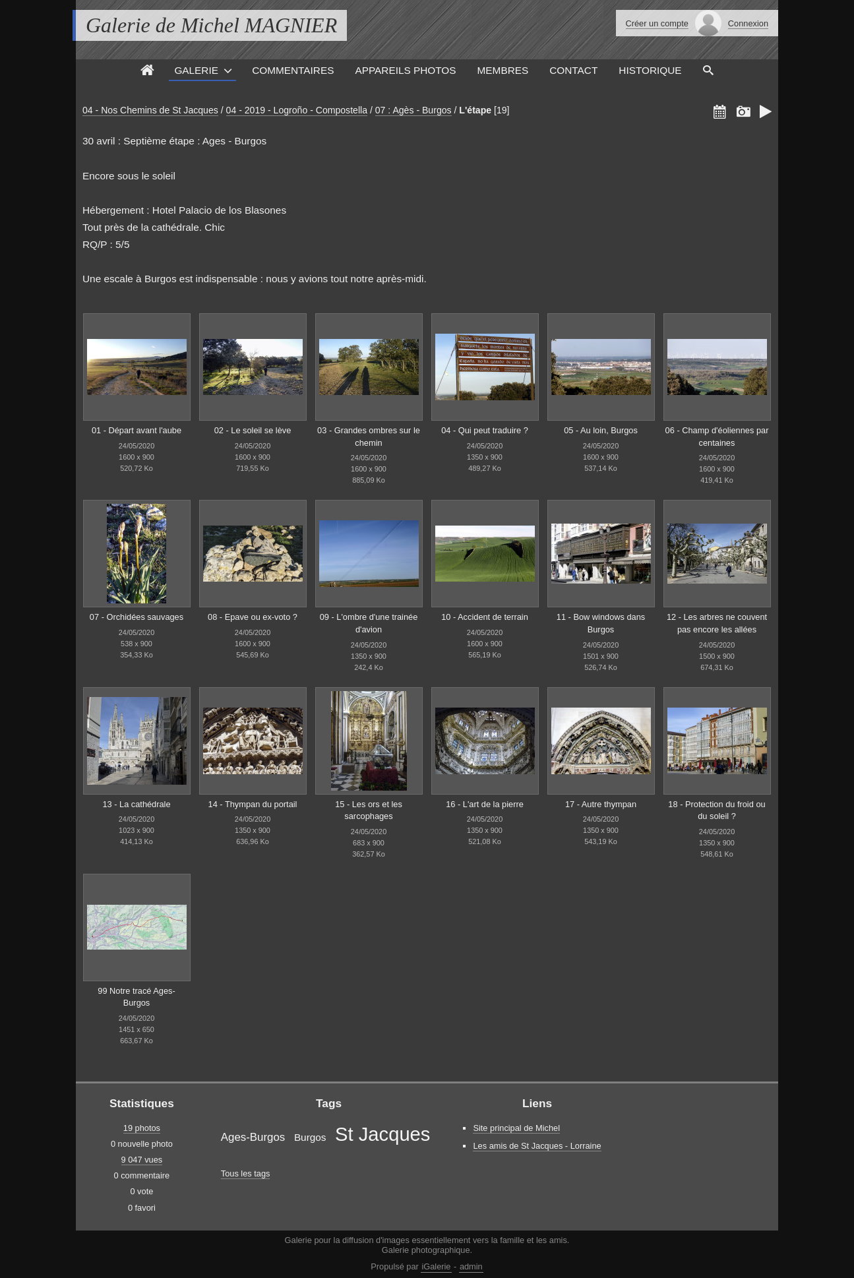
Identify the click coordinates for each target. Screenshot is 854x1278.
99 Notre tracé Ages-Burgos (136, 997)
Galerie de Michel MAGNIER (211, 25)
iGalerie (435, 1266)
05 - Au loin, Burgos (601, 430)
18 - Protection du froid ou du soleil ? (716, 810)
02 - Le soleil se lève (252, 430)
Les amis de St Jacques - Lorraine (537, 1146)
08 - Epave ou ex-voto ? (252, 617)
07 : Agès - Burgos (413, 110)
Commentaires (293, 70)
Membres (503, 70)
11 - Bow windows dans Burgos (601, 623)
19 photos (141, 1128)
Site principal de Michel (516, 1128)
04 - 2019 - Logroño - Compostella (296, 110)
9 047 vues (142, 1160)
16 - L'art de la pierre (485, 804)
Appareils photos (405, 70)
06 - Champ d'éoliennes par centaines (717, 436)
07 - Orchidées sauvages (136, 617)
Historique (650, 70)
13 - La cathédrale (136, 804)
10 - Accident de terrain (484, 617)
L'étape (475, 110)
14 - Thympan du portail (252, 804)
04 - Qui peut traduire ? (484, 430)
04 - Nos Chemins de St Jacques (150, 110)
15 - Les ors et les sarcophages (368, 810)
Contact (573, 70)
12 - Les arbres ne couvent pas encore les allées (717, 623)
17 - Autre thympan (600, 804)
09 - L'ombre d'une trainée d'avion (369, 623)
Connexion (748, 23)
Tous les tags (245, 1173)
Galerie (196, 70)
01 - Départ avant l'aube (136, 430)
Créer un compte (657, 23)
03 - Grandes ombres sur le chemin (368, 436)
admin (471, 1266)
